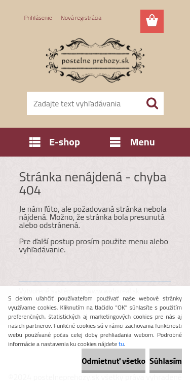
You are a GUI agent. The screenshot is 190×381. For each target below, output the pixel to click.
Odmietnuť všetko (113, 361)
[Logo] (95, 59)
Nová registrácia (81, 17)
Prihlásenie (38, 17)
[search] (152, 103)
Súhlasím (165, 361)
